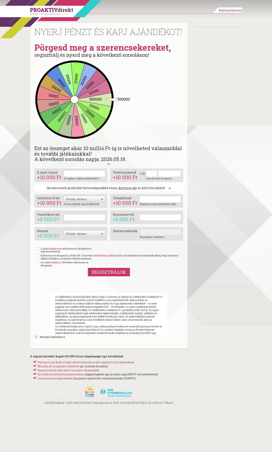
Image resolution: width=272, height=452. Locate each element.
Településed (125, 200)
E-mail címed (49, 175)
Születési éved (49, 200)
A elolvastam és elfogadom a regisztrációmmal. (66, 250)
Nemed (48, 233)
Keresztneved (124, 217)
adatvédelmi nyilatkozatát (108, 255)
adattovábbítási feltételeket (58, 262)
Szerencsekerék (125, 231)
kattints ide (128, 188)
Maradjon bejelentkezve (52, 336)
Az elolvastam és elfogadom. (64, 264)
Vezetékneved (48, 217)
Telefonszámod (125, 175)
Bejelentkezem (230, 10)
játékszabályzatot (52, 248)
